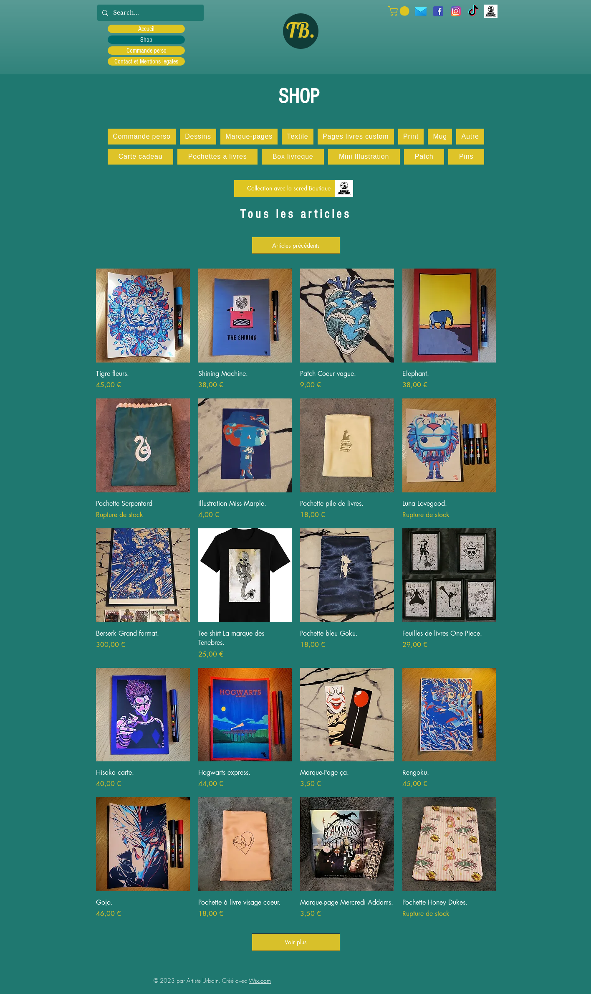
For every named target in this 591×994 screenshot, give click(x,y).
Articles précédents (296, 245)
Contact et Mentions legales (146, 61)
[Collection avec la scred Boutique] (288, 188)
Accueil (146, 29)
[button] (400, 11)
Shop (146, 39)
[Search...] (149, 13)
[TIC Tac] (473, 11)
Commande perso (146, 50)
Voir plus (296, 942)
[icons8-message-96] (420, 11)
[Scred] (491, 11)
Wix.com (260, 980)
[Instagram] (455, 11)
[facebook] (438, 11)
